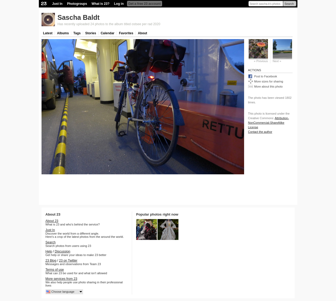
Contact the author (260, 131)
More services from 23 (61, 279)
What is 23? (101, 4)
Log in (119, 4)
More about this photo (268, 86)
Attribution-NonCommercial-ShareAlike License (268, 122)
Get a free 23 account (144, 4)
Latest (48, 33)
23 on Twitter (68, 260)
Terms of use (55, 270)
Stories (90, 33)
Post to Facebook (265, 76)
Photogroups (77, 4)
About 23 (52, 221)
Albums (63, 33)
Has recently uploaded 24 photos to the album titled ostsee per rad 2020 (109, 24)
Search (289, 3)
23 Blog (51, 260)
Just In (57, 4)
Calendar (107, 33)
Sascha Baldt (79, 17)
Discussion (62, 251)
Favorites (126, 33)
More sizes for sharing (268, 81)
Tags (77, 33)
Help (49, 251)
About (142, 33)
